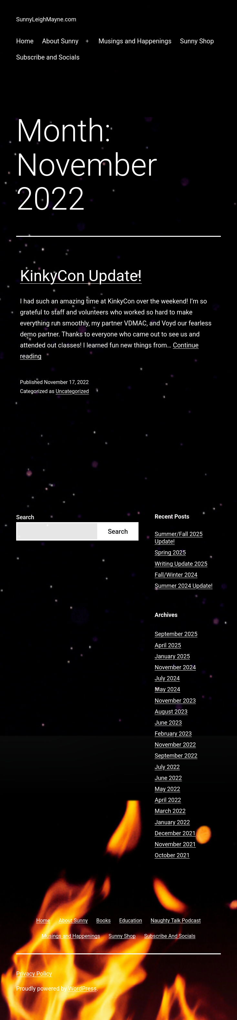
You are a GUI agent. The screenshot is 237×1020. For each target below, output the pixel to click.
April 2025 (168, 645)
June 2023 (168, 722)
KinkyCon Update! (81, 276)
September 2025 (176, 634)
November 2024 (175, 667)
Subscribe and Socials (47, 57)
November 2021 (175, 844)
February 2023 (173, 733)
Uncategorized (72, 391)
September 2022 (176, 755)
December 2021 (175, 833)
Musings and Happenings (134, 41)
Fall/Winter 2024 (176, 574)
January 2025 (172, 656)
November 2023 (175, 700)
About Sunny (60, 41)
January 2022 (172, 822)
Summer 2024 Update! (183, 585)
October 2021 (172, 855)
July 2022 (167, 766)
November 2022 (175, 744)
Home (25, 41)
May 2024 (167, 689)
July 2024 (167, 678)
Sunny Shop (197, 41)
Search (25, 517)
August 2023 (171, 711)
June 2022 (168, 777)
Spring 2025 (170, 552)
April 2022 (168, 799)
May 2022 (167, 788)
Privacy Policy (34, 973)
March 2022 (170, 810)
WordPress (82, 988)
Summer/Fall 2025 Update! (178, 538)
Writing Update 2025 (181, 563)
